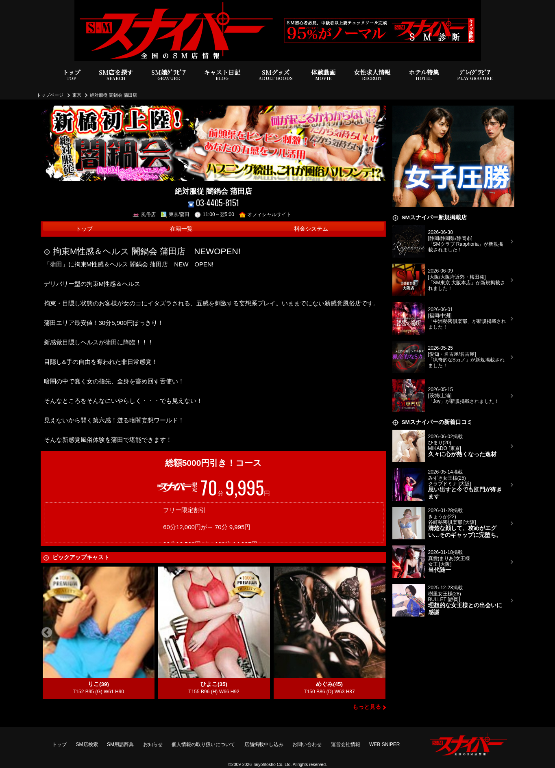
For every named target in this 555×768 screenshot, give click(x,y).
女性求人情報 (372, 75)
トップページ (50, 95)
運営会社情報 (345, 744)
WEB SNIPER (384, 744)
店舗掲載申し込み (263, 744)
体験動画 (323, 75)
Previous (47, 633)
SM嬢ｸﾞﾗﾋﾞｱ (168, 75)
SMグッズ (276, 75)
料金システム (311, 229)
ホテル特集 (424, 75)
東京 (76, 95)
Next (380, 633)
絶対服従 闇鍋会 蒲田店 (113, 95)
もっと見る (367, 707)
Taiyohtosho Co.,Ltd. (272, 764)
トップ (72, 75)
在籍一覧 (181, 229)
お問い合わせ (307, 744)
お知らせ (153, 744)
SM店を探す (116, 75)
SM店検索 (87, 744)
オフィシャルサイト (265, 214)
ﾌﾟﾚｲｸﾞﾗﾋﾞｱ (474, 75)
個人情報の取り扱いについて (203, 744)
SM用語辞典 (120, 744)
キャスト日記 (222, 75)
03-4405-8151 (213, 203)
